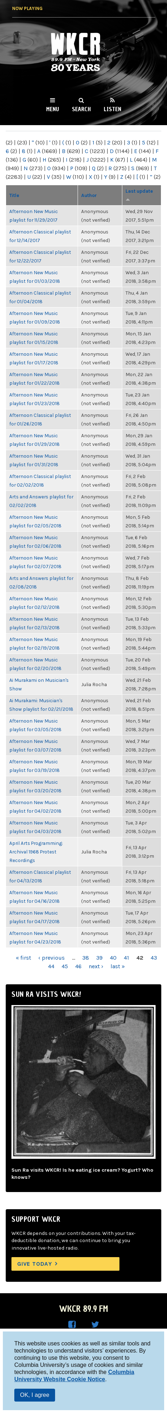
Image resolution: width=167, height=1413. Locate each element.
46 (78, 966)
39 (99, 957)
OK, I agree (34, 1395)
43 (154, 957)
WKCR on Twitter (95, 1324)
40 (113, 957)
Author (89, 195)
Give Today (34, 1263)
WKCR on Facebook (72, 1324)
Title (14, 195)
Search (81, 109)
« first (23, 957)
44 (51, 966)
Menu (52, 109)
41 (126, 957)
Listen (112, 109)
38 (85, 957)
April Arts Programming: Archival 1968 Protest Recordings (36, 851)
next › (96, 966)
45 (65, 966)
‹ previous (51, 957)
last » (117, 966)
